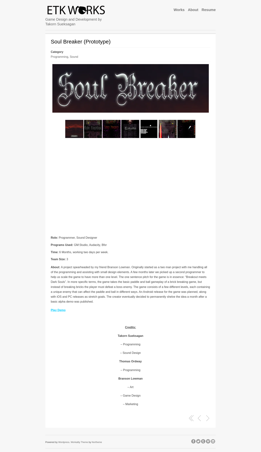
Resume (209, 10)
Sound (74, 56)
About (193, 10)
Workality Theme (79, 442)
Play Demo (58, 310)
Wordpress (63, 442)
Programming (59, 56)
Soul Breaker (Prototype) (81, 42)
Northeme (97, 442)
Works (179, 10)
